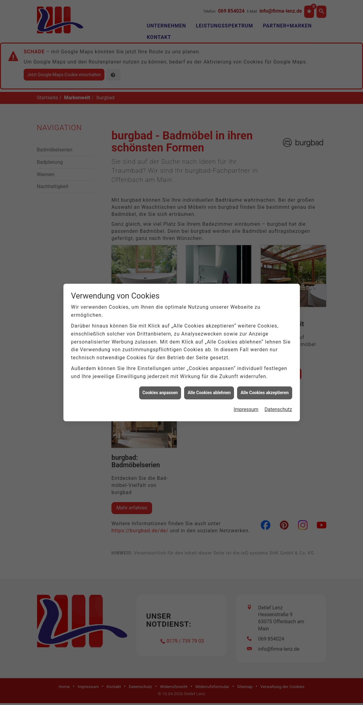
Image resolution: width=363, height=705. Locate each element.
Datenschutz (278, 409)
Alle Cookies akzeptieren (264, 392)
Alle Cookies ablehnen (209, 392)
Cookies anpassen (160, 392)
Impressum (246, 409)
